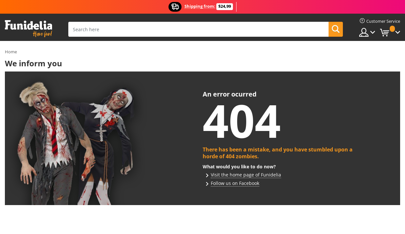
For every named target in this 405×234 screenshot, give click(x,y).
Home (11, 52)
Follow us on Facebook (235, 183)
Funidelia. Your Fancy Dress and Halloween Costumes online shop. (28, 28)
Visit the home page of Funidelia (246, 175)
